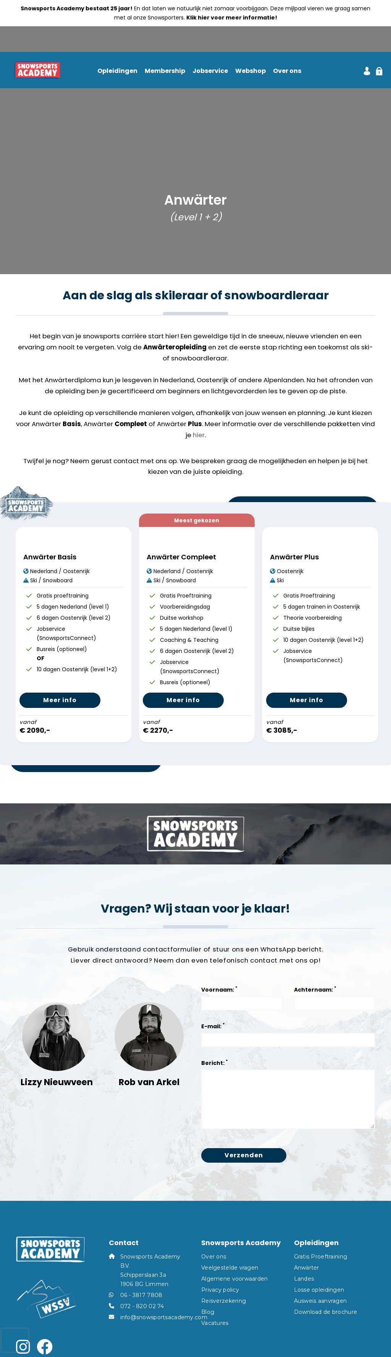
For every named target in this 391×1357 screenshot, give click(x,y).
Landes (304, 1278)
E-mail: (213, 1026)
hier (199, 434)
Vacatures (215, 1323)
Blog (207, 1312)
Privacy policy (220, 1289)
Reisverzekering (223, 1300)
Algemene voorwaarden (234, 1278)
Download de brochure (325, 1312)
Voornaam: (219, 989)
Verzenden (244, 1155)
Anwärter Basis (49, 557)
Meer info (60, 700)
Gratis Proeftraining (320, 1256)
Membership (165, 71)
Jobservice (210, 71)
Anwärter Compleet (181, 557)
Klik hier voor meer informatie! (231, 17)
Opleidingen (117, 71)
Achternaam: (315, 989)
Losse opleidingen (319, 1289)
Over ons (287, 71)
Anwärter (306, 1267)
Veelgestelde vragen (229, 1267)
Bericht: (214, 1062)
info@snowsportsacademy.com (163, 1317)
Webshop (250, 71)
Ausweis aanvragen (320, 1300)
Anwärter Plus (294, 557)
